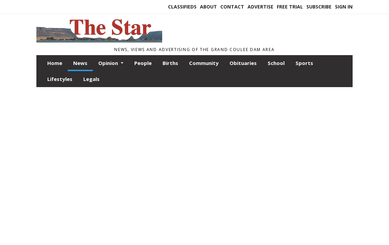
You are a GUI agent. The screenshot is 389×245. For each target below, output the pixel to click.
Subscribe (319, 6)
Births (170, 63)
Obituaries (243, 63)
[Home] (99, 40)
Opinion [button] (108, 63)
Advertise (260, 6)
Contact (232, 6)
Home (54, 63)
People (143, 63)
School (276, 63)
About (208, 6)
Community (204, 63)
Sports (304, 63)
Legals (91, 79)
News (80, 63)
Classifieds (182, 6)
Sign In (344, 6)
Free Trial (290, 6)
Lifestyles (59, 79)
